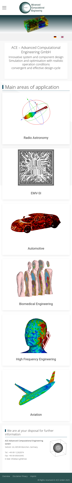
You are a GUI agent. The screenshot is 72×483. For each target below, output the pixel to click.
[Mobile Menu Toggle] (4, 8)
